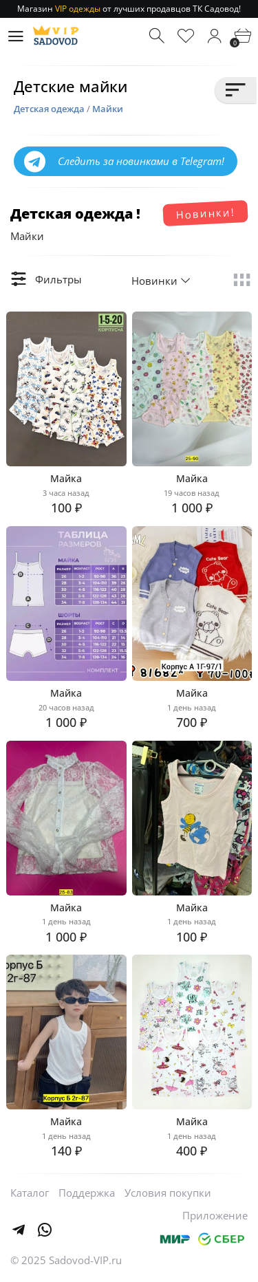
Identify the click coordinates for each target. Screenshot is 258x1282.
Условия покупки (168, 1192)
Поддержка (86, 1192)
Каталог (29, 1192)
